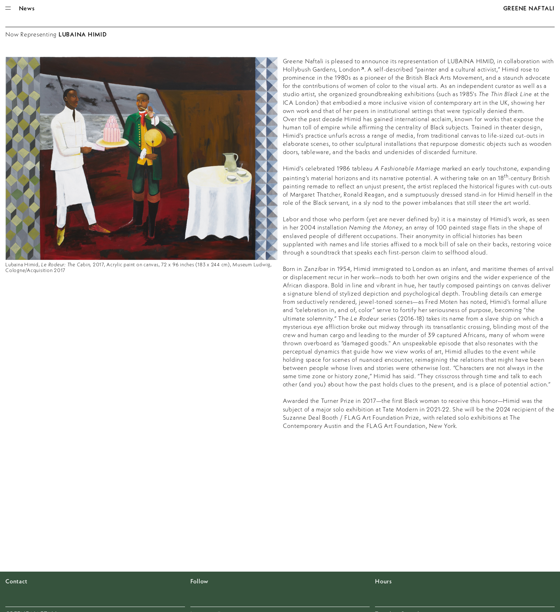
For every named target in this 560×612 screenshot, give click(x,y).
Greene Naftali (529, 8)
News (27, 8)
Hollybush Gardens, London (321, 69)
